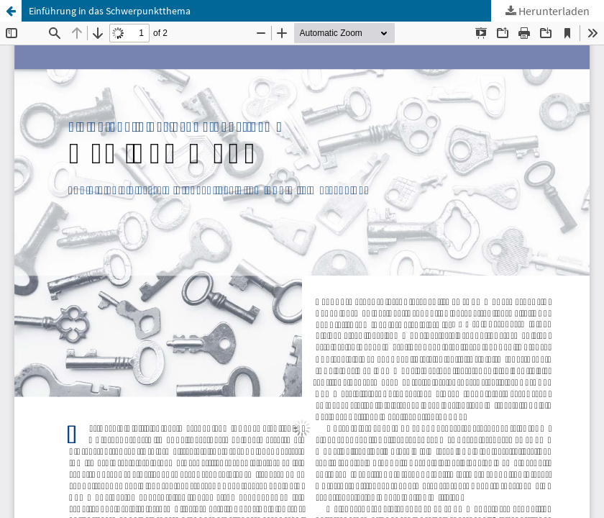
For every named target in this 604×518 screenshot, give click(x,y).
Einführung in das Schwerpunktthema (110, 10)
